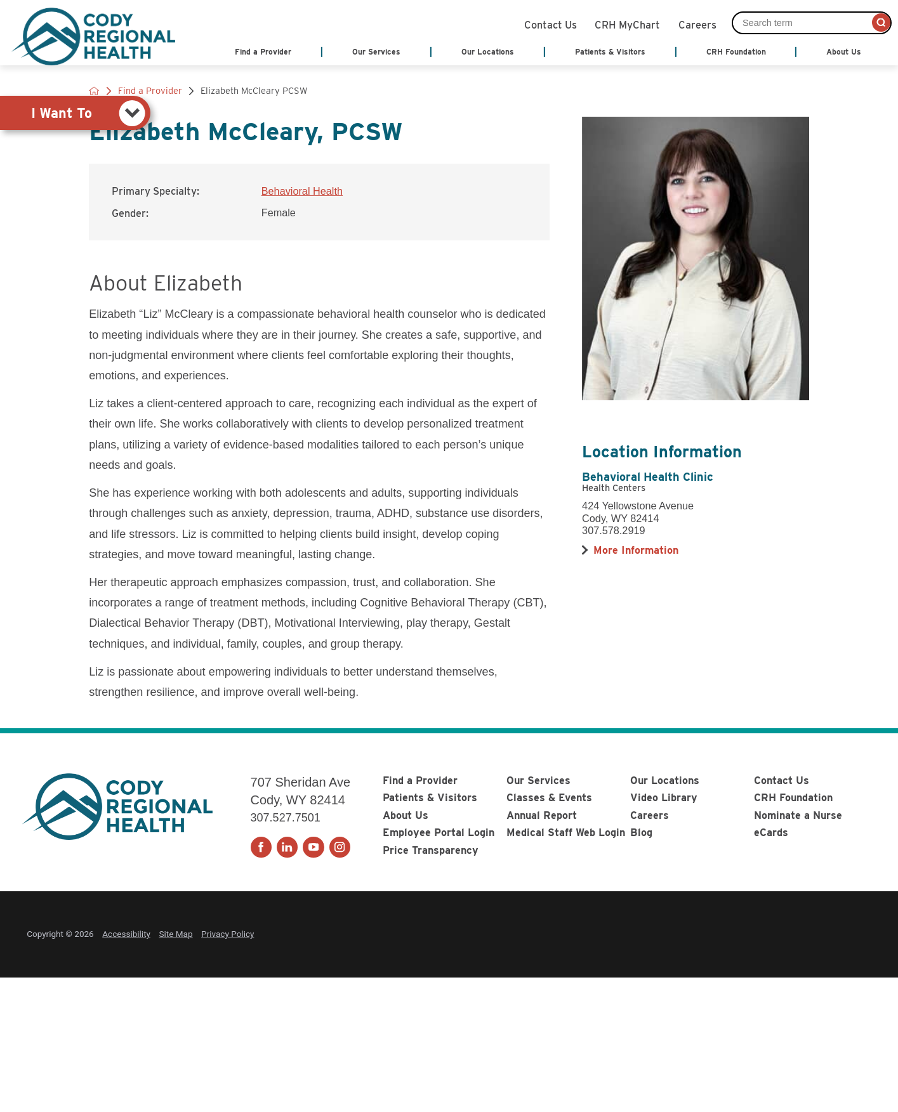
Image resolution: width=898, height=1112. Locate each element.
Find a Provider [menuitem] (263, 51)
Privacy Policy (227, 934)
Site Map (176, 934)
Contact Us (550, 23)
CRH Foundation (793, 797)
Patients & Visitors (430, 797)
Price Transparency (431, 850)
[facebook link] (261, 847)
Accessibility (126, 934)
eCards (771, 832)
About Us (405, 815)
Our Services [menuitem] (376, 51)
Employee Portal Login (438, 832)
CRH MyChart (627, 23)
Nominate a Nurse (798, 815)
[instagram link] (339, 847)
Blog (641, 832)
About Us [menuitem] (843, 51)
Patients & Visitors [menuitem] (610, 51)
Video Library (663, 797)
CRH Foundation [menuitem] (736, 51)
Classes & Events (549, 797)
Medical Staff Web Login (565, 832)
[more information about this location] (635, 550)
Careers (697, 23)
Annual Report (541, 815)
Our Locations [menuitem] (487, 51)
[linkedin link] (287, 847)
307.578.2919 (613, 530)
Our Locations (664, 780)
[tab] (75, 113)
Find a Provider (420, 780)
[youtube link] (313, 847)
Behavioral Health (302, 191)
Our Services (538, 780)
